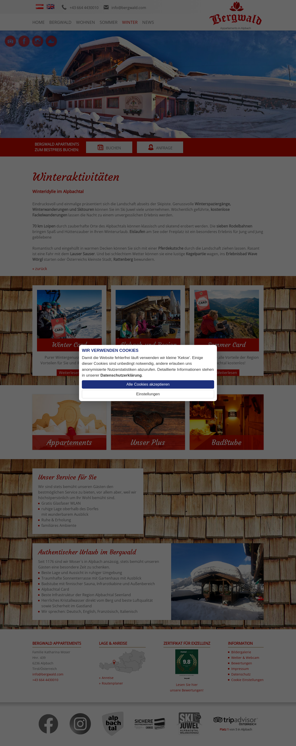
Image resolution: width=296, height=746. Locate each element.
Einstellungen (148, 394)
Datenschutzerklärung (121, 375)
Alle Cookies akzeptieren (148, 384)
